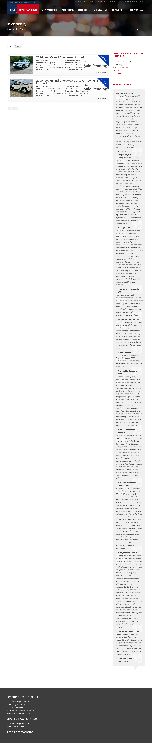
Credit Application (49, 10)
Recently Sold (100, 10)
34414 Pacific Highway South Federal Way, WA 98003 (126, 2)
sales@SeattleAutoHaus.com (95, 2)
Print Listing (117, 73)
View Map (116, 70)
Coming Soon (84, 10)
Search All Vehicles (28, 10)
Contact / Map (137, 10)
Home (12, 10)
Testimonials (68, 10)
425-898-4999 (76, 2)
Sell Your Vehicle (118, 10)
